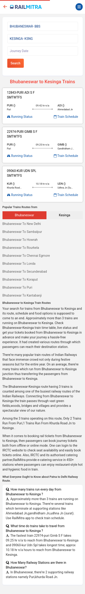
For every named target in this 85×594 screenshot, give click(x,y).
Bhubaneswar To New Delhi (21, 224)
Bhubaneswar (24, 215)
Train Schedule (66, 116)
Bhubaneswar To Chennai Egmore (26, 255)
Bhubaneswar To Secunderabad (24, 271)
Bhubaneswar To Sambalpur (22, 232)
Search (15, 63)
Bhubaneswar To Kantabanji (22, 295)
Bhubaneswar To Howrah (20, 240)
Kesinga (64, 215)
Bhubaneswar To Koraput (20, 279)
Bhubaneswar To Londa (19, 263)
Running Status (20, 116)
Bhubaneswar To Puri (17, 287)
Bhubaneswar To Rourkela (20, 247)
